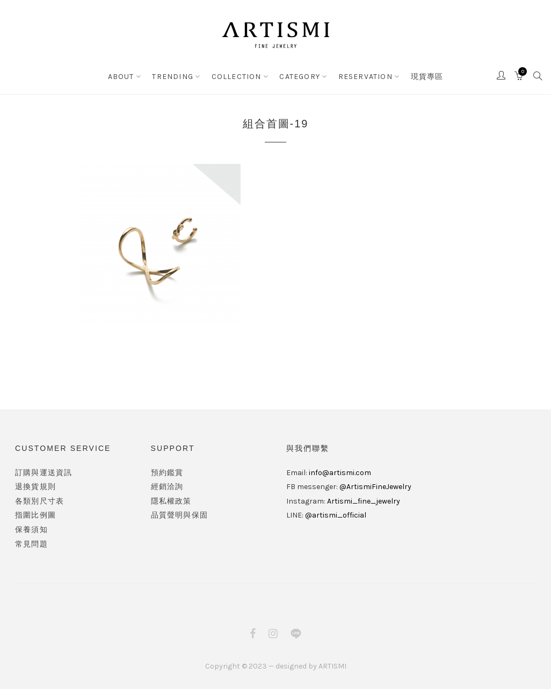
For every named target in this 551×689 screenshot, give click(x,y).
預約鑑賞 (167, 472)
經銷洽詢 (167, 486)
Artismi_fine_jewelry (363, 501)
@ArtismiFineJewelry (375, 486)
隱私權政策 (171, 501)
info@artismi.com (340, 472)
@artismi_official (335, 515)
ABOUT (121, 76)
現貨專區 (427, 76)
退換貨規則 (35, 486)
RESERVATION (365, 76)
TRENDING (172, 76)
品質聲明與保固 (179, 515)
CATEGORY (299, 76)
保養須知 (31, 529)
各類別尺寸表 (39, 501)
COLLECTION (237, 76)
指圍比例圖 (35, 515)
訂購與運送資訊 (43, 472)
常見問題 (31, 544)
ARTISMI (332, 666)
